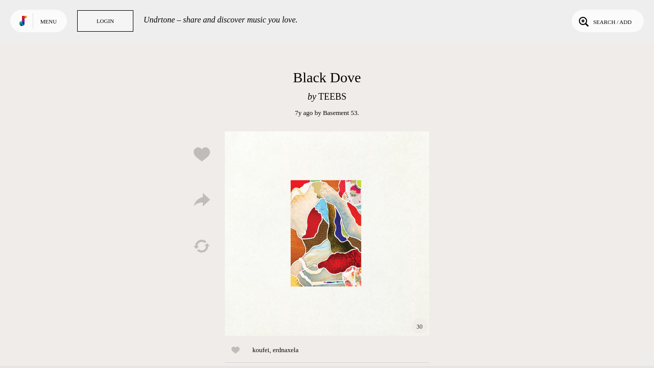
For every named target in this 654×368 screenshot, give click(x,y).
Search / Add (604, 21)
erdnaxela (286, 350)
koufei (260, 350)
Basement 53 (340, 113)
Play (327, 233)
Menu (48, 21)
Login (105, 21)
